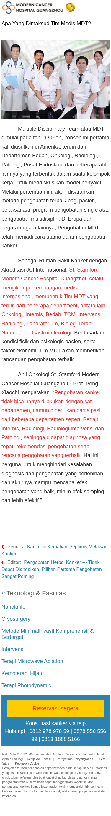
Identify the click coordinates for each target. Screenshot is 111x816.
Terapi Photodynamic (26, 685)
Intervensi (13, 649)
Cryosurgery (15, 619)
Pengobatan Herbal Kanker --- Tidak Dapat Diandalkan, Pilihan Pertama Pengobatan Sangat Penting (51, 569)
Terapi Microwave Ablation (32, 661)
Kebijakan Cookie (27, 763)
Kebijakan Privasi (39, 759)
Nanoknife (13, 607)
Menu (105, 8)
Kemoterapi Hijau (21, 673)
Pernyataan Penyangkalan (75, 759)
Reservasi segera (56, 708)
